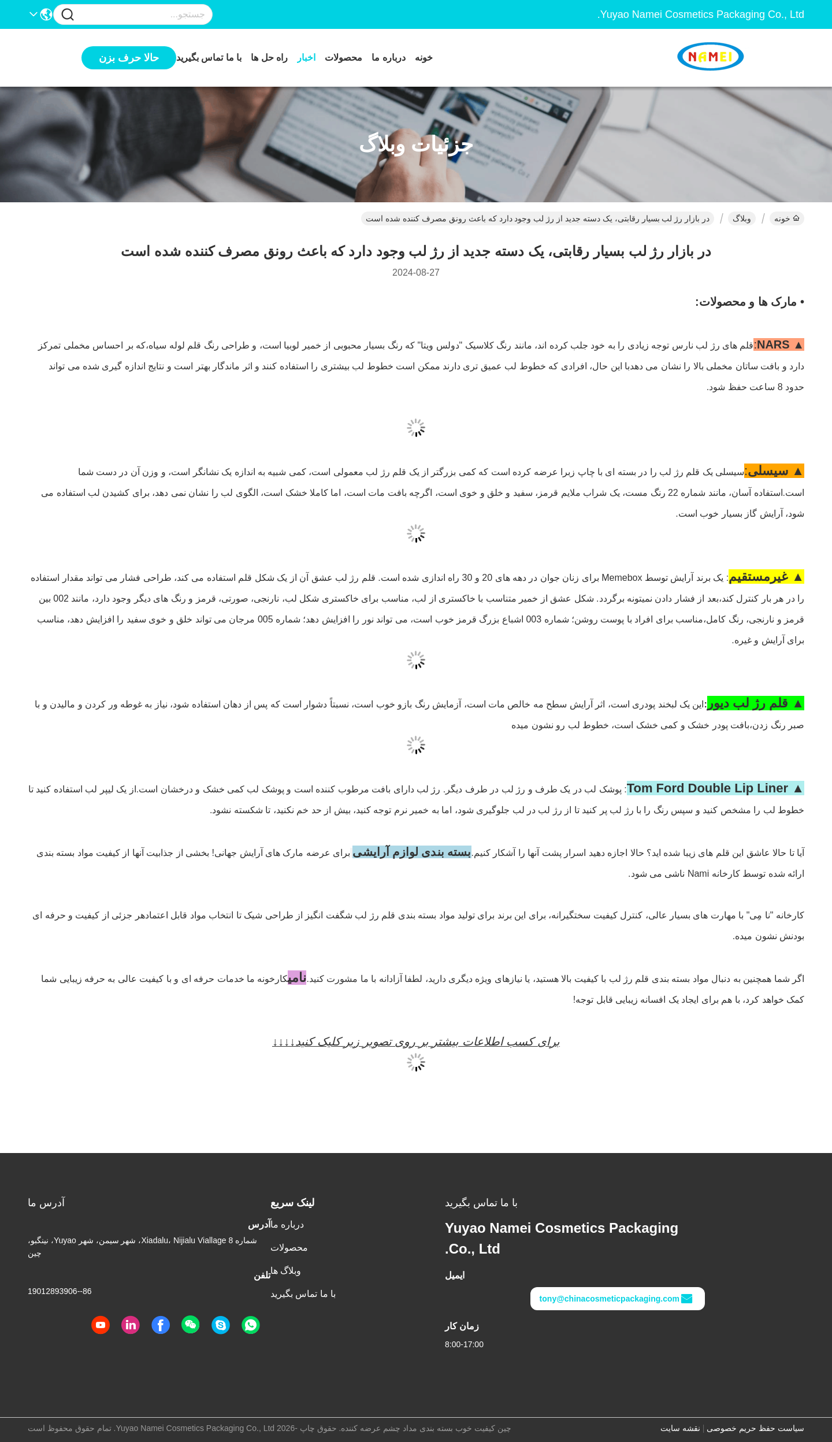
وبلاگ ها (285, 1271)
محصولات (343, 57)
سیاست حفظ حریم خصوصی (755, 1428)
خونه (424, 57)
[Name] (68, 15)
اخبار (306, 57)
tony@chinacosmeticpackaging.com (616, 1298)
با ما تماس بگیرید (209, 57)
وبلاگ (742, 218)
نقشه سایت (680, 1428)
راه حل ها (269, 57)
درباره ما (388, 57)
